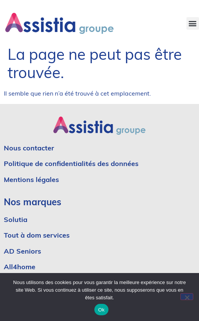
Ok (101, 310)
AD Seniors (23, 252)
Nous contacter (29, 148)
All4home (19, 267)
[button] (192, 23)
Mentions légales (31, 180)
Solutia (15, 220)
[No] (186, 296)
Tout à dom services (37, 236)
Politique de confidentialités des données (71, 164)
